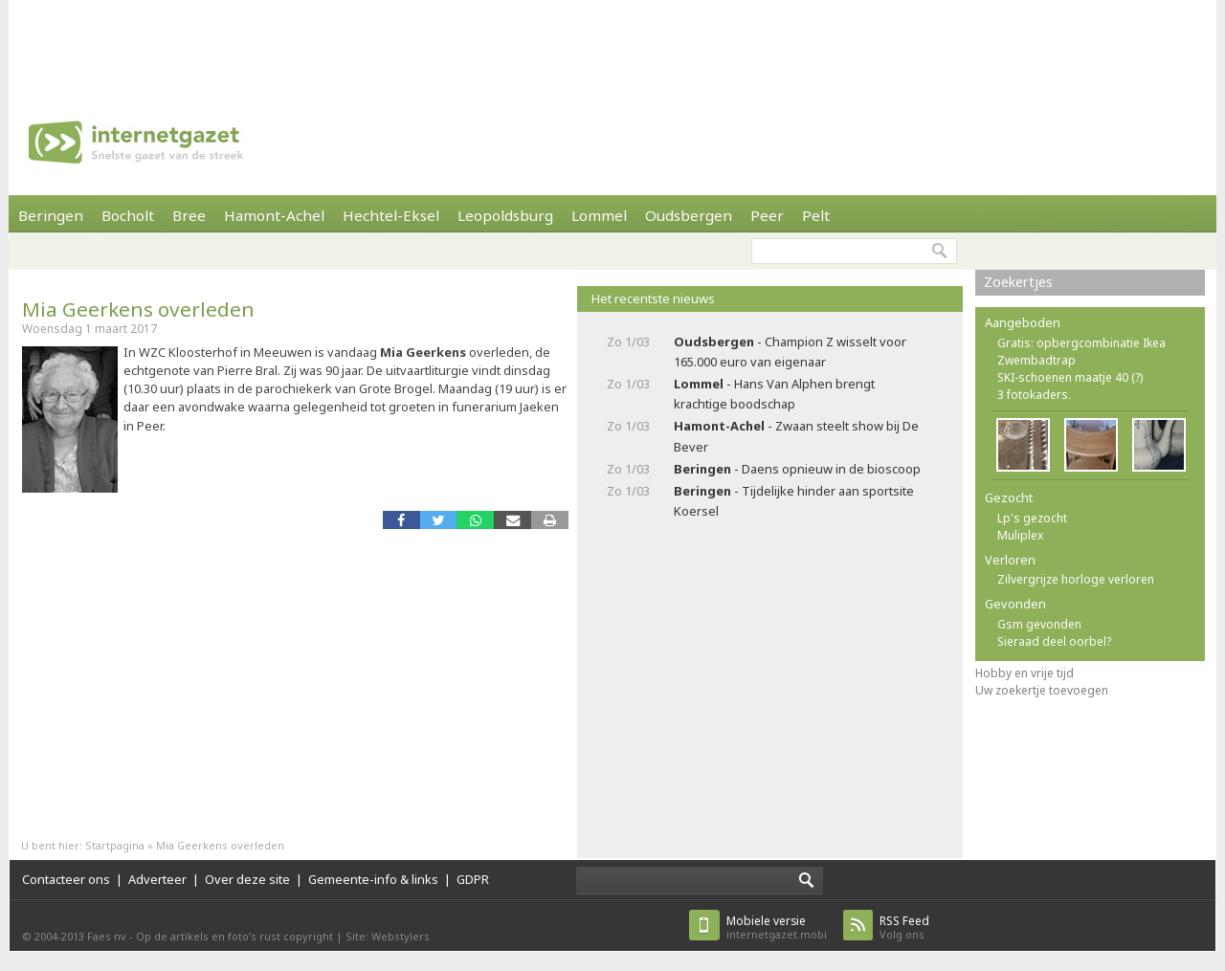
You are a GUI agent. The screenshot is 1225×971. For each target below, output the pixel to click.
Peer (767, 215)
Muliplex (1020, 535)
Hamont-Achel (274, 215)
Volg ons (904, 927)
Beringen (50, 215)
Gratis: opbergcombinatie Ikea (1081, 343)
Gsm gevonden (1039, 624)
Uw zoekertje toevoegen (1041, 690)
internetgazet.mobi (776, 927)
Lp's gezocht (1032, 518)
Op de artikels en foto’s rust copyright (234, 936)
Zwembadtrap (1036, 360)
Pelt (816, 215)
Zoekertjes (1018, 282)
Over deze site (247, 879)
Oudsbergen (688, 215)
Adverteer (157, 879)
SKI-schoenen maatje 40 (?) (1070, 377)
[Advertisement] (612, 43)
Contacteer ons (66, 879)
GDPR (473, 879)
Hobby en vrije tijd (1024, 673)
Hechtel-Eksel (391, 215)
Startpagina (115, 845)
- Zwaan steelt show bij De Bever (796, 435)
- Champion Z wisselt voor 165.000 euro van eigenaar (790, 351)
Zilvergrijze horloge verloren (1075, 579)
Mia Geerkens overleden (138, 309)
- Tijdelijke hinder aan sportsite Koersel (794, 500)
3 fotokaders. (1034, 394)
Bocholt (127, 215)
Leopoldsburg (505, 215)
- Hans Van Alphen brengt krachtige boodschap (774, 393)
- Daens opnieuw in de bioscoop (797, 468)
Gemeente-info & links (373, 879)
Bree (189, 215)
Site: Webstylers (387, 936)
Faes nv (106, 936)
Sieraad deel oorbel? (1054, 641)
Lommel (599, 215)
